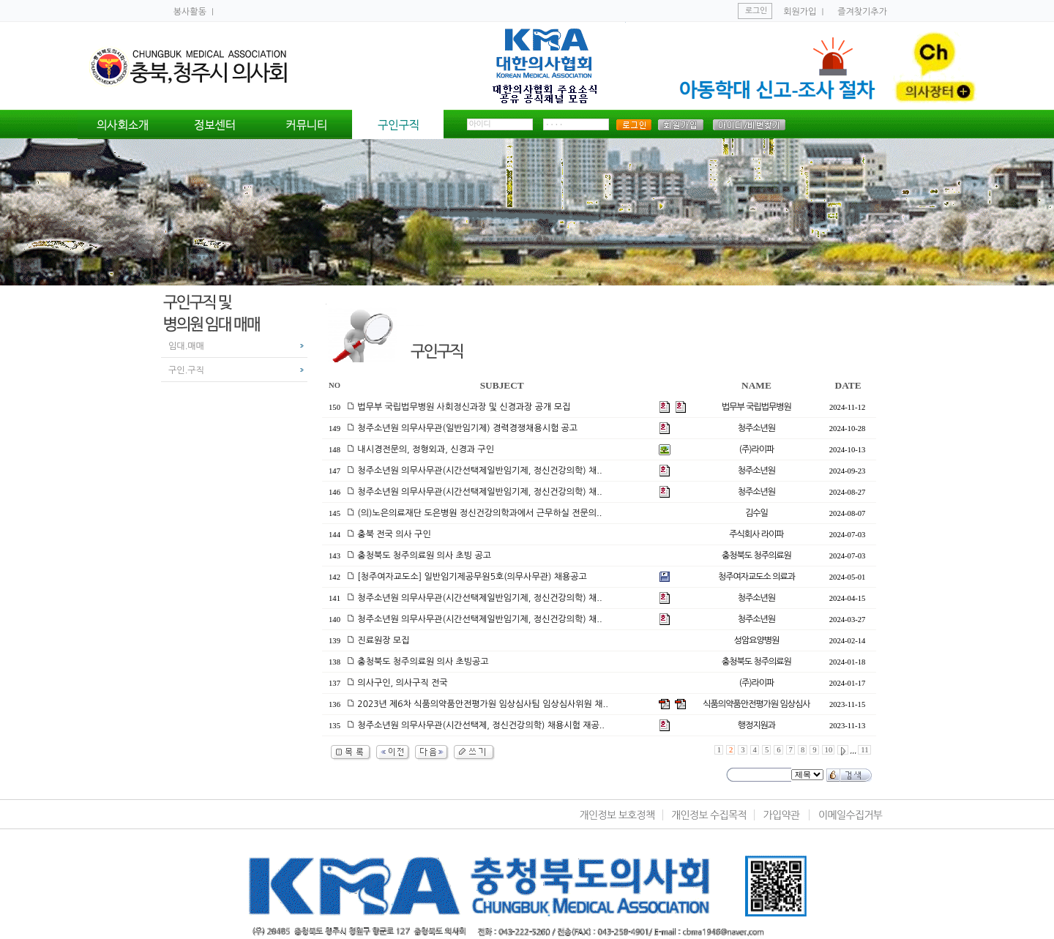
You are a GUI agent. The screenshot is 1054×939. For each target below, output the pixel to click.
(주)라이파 (756, 449)
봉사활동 (191, 11)
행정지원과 (756, 725)
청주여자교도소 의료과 (756, 576)
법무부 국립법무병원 (756, 407)
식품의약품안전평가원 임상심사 (756, 704)
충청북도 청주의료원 (756, 555)
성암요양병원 (757, 640)
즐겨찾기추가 (862, 11)
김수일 (756, 513)
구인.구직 (186, 370)
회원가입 (799, 11)
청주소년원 (756, 428)
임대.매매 (186, 346)
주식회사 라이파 (756, 534)
